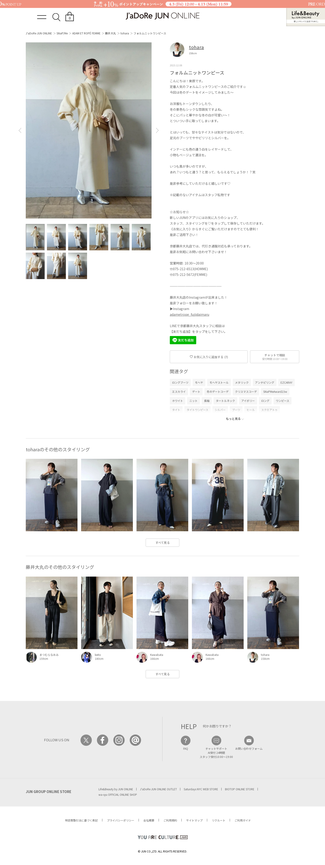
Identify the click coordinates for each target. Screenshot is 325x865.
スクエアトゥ (269, 410)
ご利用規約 (170, 820)
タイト (176, 410)
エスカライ (179, 391)
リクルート (218, 820)
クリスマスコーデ (246, 391)
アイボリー (248, 401)
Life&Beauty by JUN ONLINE (115, 789)
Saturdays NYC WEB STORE (201, 789)
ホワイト (177, 401)
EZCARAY (286, 382)
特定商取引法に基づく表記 (81, 820)
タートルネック (225, 401)
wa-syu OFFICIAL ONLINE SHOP (117, 794)
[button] (19, 130)
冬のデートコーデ (218, 391)
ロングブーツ (180, 382)
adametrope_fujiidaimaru (189, 314)
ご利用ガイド (243, 820)
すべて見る (162, 542)
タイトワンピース (197, 410)
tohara (125, 33)
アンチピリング (264, 382)
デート (196, 391)
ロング (265, 401)
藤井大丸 (110, 33)
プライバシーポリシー (120, 820)
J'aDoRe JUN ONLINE (39, 33)
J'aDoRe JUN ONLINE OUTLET (158, 789)
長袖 (206, 401)
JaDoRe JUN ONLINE (162, 16)
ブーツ (236, 410)
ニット (193, 401)
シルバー (220, 410)
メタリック (242, 382)
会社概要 (148, 820)
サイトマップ (194, 820)
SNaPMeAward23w (275, 391)
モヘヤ (199, 382)
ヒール (251, 410)
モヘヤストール (219, 382)
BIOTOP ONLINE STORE (239, 789)
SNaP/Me (62, 33)
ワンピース (282, 401)
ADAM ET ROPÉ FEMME (86, 33)
